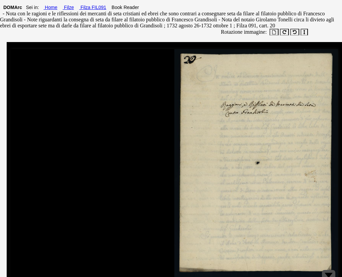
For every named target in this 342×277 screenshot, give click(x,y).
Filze (68, 7)
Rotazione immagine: (242, 32)
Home (50, 7)
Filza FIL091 (92, 7)
